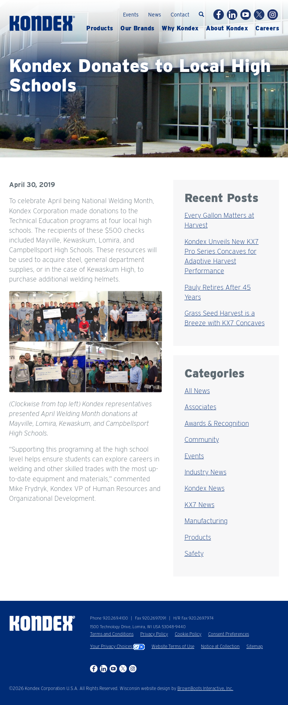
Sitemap (254, 646)
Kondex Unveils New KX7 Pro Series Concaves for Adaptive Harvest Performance (221, 256)
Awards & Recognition (216, 423)
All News (197, 391)
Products (99, 28)
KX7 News (199, 505)
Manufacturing (206, 521)
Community (201, 439)
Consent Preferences (228, 634)
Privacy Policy (154, 634)
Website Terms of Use (173, 646)
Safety (194, 553)
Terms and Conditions (112, 634)
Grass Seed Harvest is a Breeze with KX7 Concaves (224, 318)
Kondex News (204, 488)
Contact (180, 15)
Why (180, 28)
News (154, 15)
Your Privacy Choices (117, 646)
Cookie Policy (188, 634)
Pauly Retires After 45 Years (217, 292)
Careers (267, 28)
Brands (137, 28)
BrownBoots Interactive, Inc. (205, 688)
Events (131, 15)
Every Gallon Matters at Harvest (219, 220)
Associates (200, 407)
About (227, 28)
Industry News (205, 472)
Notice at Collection (220, 646)
